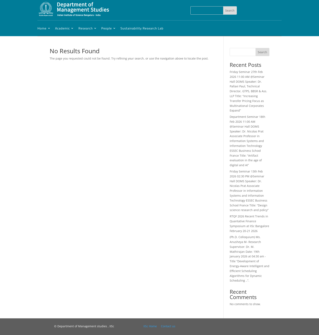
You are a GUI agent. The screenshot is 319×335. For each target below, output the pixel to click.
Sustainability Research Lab (141, 28)
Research (85, 28)
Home (42, 28)
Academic (62, 28)
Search (262, 52)
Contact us (168, 326)
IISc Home (150, 326)
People (106, 28)
